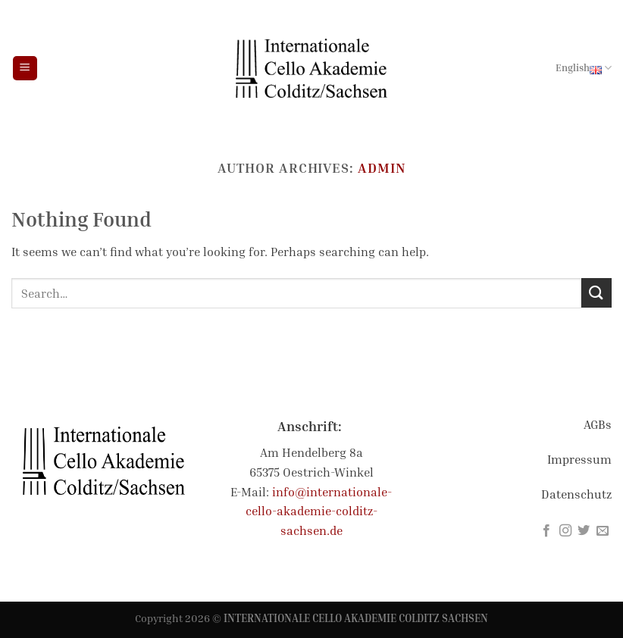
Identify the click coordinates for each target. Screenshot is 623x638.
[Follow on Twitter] (584, 531)
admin (381, 167)
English (584, 68)
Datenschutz (576, 494)
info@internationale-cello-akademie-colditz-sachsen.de (319, 511)
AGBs (598, 424)
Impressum (579, 459)
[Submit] (596, 293)
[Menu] (25, 68)
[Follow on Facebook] (546, 531)
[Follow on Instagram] (565, 531)
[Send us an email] (602, 531)
